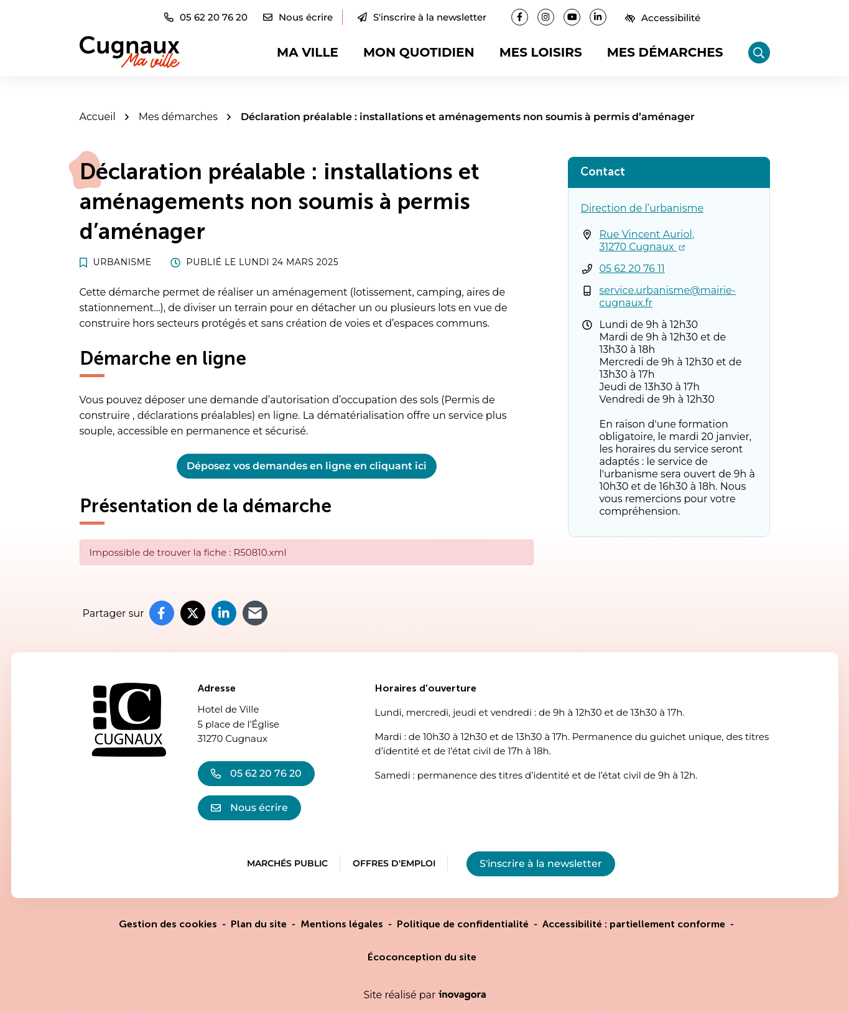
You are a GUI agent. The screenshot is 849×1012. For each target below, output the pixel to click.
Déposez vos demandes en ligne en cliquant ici (307, 466)
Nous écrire (249, 807)
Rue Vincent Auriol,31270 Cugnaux (647, 240)
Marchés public (287, 863)
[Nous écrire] (298, 17)
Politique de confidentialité (463, 924)
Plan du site (259, 924)
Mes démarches (665, 52)
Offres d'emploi (394, 863)
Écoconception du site (422, 957)
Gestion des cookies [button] (168, 924)
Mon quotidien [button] (419, 52)
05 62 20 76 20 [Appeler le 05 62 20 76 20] (256, 773)
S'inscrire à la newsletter (422, 17)
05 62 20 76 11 (632, 268)
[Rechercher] (759, 52)
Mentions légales (341, 924)
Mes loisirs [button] (540, 52)
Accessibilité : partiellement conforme (633, 924)
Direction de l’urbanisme (642, 208)
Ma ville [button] (307, 52)
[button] (206, 17)
